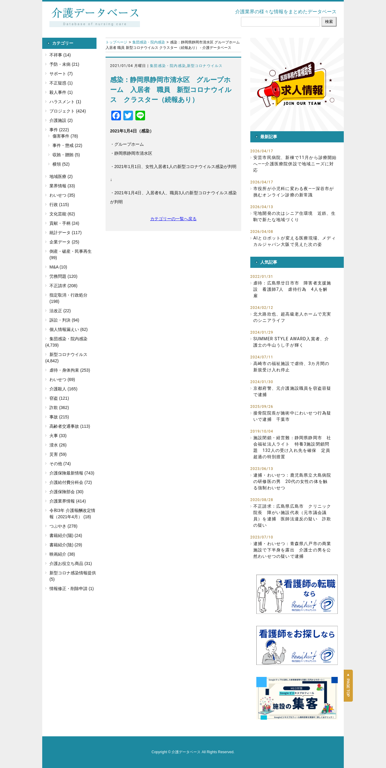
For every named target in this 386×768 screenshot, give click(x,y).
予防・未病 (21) (64, 64)
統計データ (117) (65, 232)
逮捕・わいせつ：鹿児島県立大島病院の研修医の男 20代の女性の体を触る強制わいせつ (292, 481)
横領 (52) (61, 164)
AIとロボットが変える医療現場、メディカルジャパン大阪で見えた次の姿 (294, 241)
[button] (297, 84)
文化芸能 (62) (62, 213)
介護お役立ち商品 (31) (70, 563)
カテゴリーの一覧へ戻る (173, 218)
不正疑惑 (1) (61, 83)
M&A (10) (58, 267)
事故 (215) (59, 416)
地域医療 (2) (61, 176)
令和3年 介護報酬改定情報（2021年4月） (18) (72, 513)
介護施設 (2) (61, 120)
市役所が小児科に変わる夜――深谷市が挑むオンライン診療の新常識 (293, 191)
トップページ (116, 42)
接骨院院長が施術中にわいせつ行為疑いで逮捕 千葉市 (292, 416)
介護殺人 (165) (63, 388)
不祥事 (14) (60, 54)
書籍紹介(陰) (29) (65, 544)
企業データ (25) (64, 242)
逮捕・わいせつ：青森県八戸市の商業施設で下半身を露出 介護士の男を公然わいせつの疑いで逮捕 (292, 550)
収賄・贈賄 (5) (66, 154)
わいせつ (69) (62, 379)
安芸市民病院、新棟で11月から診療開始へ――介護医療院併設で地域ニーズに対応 (295, 164)
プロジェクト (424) (67, 111)
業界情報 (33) (62, 185)
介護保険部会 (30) (66, 491)
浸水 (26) (58, 445)
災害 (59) (58, 454)
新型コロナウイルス (205, 66)
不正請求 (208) (63, 285)
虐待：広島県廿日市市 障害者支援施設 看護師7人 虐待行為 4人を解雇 (292, 289)
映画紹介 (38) (62, 554)
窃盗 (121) (59, 398)
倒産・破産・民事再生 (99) (70, 254)
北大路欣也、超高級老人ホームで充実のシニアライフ (292, 317)
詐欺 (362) (59, 407)
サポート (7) (61, 73)
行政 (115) (59, 204)
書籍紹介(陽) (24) (65, 535)
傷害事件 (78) (65, 136)
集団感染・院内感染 (148, 42)
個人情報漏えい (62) (68, 329)
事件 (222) (59, 129)
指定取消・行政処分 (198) (68, 298)
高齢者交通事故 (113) (69, 426)
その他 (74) (60, 463)
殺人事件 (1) (61, 92)
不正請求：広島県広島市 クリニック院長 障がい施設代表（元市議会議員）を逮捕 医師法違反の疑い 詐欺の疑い (292, 516)
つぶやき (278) (63, 526)
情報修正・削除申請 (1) (71, 588)
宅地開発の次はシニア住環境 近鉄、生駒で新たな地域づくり (294, 216)
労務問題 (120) (63, 276)
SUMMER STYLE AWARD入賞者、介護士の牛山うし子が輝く (291, 342)
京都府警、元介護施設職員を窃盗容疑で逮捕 (292, 391)
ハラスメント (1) (65, 101)
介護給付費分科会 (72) (70, 482)
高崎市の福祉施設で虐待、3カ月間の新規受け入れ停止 (291, 366)
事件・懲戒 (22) (67, 145)
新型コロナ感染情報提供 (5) (72, 576)
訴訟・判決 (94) (64, 320)
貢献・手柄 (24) (64, 223)
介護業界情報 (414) (67, 501)
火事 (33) (58, 435)
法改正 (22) (60, 310)
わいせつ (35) (62, 195)
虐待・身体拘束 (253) (69, 370)
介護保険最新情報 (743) (71, 473)
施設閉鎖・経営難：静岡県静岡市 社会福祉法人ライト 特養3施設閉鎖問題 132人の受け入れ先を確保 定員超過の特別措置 (292, 447)
